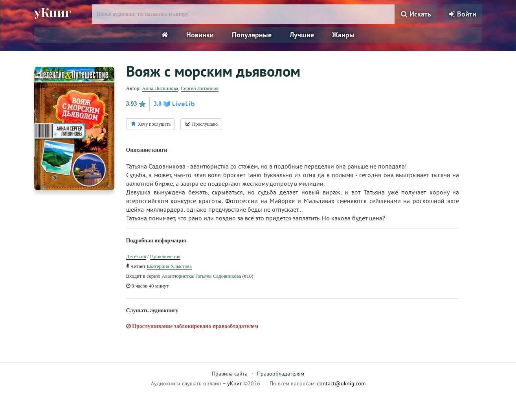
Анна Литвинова (160, 88)
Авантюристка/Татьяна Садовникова (201, 276)
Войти (462, 13)
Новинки (200, 34)
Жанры (343, 34)
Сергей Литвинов (200, 88)
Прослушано (201, 124)
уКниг (52, 13)
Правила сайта (230, 373)
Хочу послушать (150, 124)
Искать (416, 13)
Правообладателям (280, 373)
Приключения (165, 256)
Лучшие (302, 34)
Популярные (252, 34)
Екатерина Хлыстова (169, 266)
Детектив (136, 256)
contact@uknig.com (341, 383)
